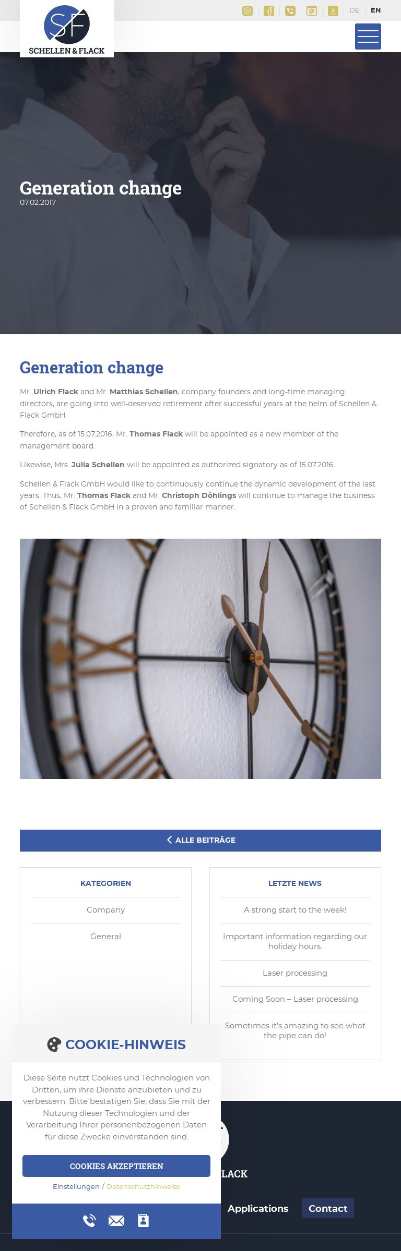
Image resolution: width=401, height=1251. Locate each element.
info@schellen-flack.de (311, 11)
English (375, 11)
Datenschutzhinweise (143, 1187)
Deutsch (354, 11)
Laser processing (295, 973)
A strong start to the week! (295, 910)
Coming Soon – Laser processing (295, 999)
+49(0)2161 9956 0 (290, 11)
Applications (258, 1209)
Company (106, 910)
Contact (328, 1209)
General (105, 937)
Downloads (333, 11)
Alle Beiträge (200, 840)
